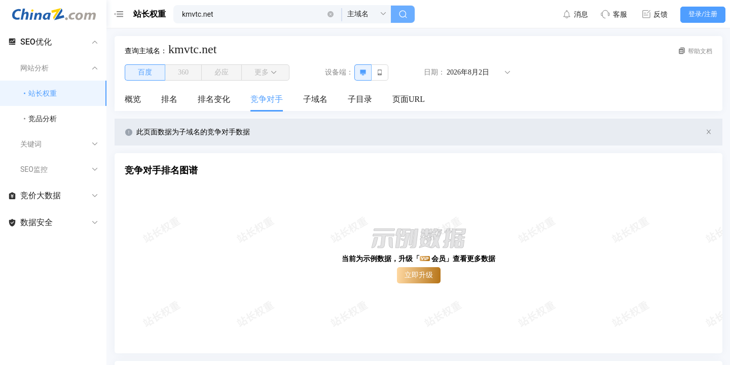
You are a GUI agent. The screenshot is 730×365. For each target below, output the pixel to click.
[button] (330, 14)
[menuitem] (133, 100)
